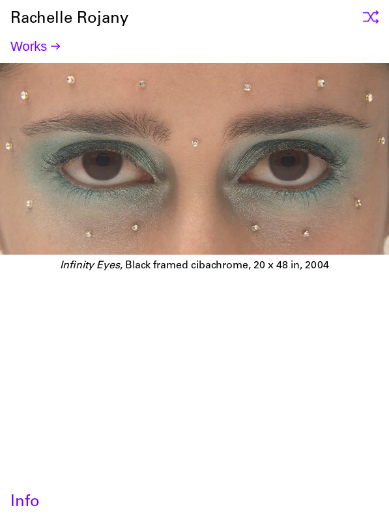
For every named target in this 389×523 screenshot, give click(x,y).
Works (28, 46)
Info (25, 503)
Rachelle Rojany (195, 358)
